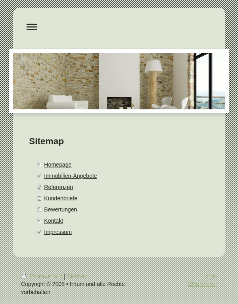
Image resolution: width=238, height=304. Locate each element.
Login (210, 276)
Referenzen (58, 187)
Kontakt (53, 220)
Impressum (58, 232)
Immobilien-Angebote (70, 176)
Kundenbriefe (60, 198)
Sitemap (77, 276)
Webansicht (202, 284)
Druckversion (42, 276)
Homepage (58, 164)
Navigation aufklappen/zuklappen (119, 26)
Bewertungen (60, 209)
